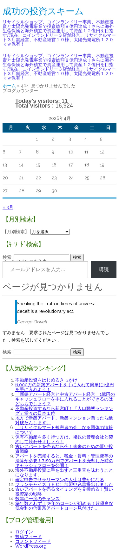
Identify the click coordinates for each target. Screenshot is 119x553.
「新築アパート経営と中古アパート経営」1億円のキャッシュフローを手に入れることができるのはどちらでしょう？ (65, 399)
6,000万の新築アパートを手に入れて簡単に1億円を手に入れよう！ (64, 387)
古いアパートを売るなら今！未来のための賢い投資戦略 (64, 449)
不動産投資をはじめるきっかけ (46, 379)
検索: (7, 257)
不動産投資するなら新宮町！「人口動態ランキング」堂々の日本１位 (64, 411)
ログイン (24, 531)
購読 (104, 269)
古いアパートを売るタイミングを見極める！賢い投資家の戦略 (64, 491)
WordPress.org (30, 546)
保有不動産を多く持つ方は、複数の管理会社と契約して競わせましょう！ (64, 439)
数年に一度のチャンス (37, 498)
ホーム (9, 85)
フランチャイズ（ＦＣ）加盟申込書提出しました (64, 484)
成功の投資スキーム (43, 11)
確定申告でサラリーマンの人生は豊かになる (59, 479)
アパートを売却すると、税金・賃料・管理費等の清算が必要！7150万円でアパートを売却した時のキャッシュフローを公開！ (64, 460)
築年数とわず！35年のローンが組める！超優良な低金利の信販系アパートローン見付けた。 (64, 506)
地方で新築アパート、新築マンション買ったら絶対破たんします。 (64, 420)
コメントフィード (33, 541)
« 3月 (8, 207)
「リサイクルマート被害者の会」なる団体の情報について (64, 430)
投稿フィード (28, 536)
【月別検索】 (16, 231)
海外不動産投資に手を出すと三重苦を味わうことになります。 (64, 472)
